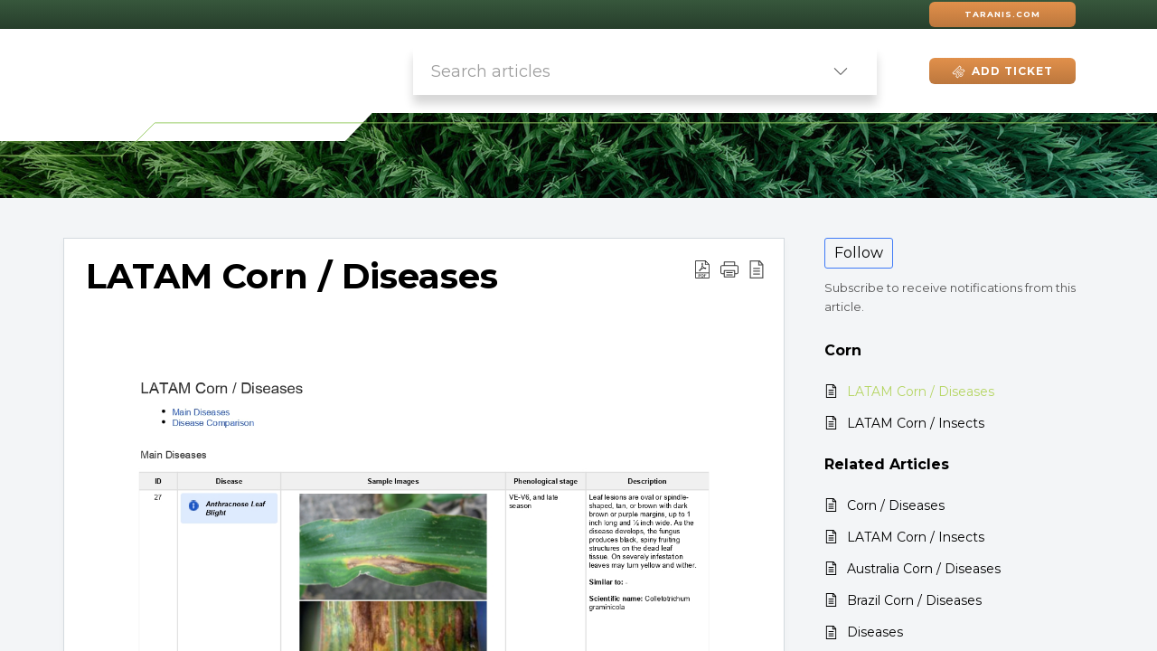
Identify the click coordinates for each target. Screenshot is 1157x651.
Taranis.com (1002, 14)
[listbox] (840, 71)
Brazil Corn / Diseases (914, 600)
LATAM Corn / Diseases (292, 277)
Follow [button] (858, 252)
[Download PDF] (702, 268)
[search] (608, 71)
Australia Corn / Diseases (924, 569)
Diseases (875, 632)
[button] (729, 268)
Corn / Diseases (896, 505)
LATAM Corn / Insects (915, 423)
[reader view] (757, 268)
